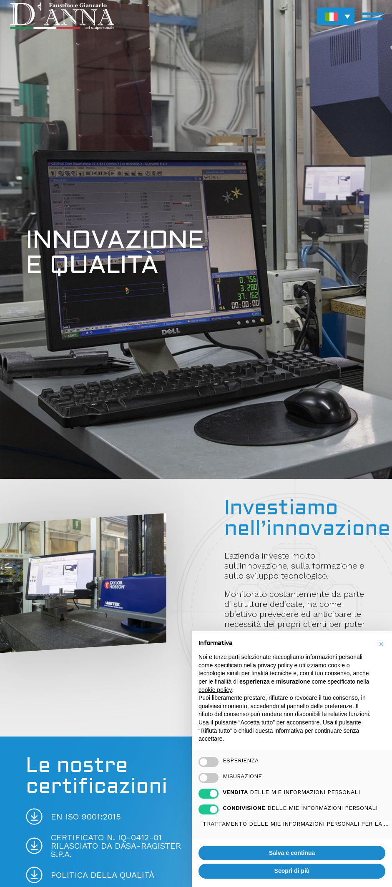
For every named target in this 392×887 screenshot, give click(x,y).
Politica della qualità (102, 875)
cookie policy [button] (215, 690)
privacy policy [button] (275, 665)
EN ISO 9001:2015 (86, 816)
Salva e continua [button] (292, 852)
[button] (335, 16)
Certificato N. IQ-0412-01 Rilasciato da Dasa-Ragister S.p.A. (116, 845)
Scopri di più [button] (292, 870)
